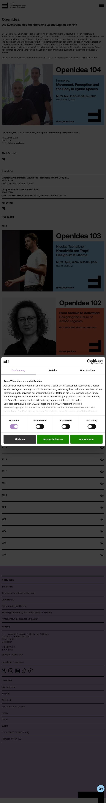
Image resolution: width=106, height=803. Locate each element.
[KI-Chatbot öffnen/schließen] (100, 788)
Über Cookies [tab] (87, 370)
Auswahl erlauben (53, 439)
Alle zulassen (86, 439)
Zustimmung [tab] (18, 370)
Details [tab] (53, 370)
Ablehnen (19, 439)
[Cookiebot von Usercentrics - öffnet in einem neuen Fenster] (89, 361)
